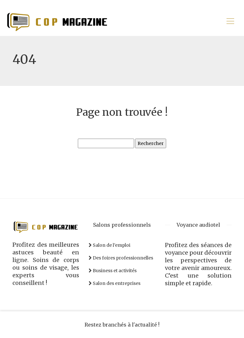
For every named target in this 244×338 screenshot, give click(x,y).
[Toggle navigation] (230, 22)
